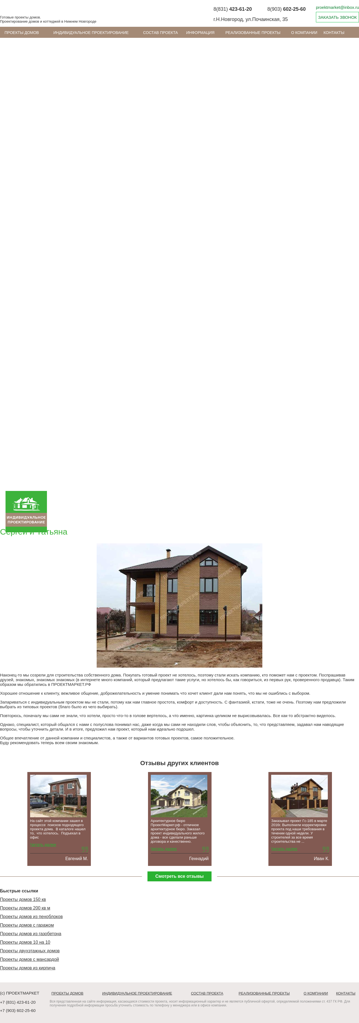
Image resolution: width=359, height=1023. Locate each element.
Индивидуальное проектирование (91, 32)
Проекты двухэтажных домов (30, 950)
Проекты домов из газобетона (30, 933)
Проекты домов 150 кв (23, 899)
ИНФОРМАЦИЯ (200, 32)
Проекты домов (21, 32)
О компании (304, 32)
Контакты (334, 32)
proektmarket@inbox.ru (337, 7)
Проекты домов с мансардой (29, 959)
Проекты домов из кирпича (27, 968)
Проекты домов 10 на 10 (25, 942)
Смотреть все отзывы (179, 876)
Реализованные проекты (252, 32)
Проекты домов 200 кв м (25, 908)
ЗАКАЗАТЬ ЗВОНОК (337, 17)
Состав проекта (160, 32)
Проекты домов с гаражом (27, 925)
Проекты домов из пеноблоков (31, 916)
